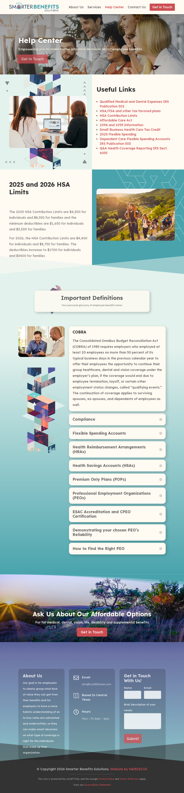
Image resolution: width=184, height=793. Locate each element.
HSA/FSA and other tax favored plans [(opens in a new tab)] (130, 165)
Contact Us (137, 7)
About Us (76, 7)
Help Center (114, 7)
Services (94, 7)
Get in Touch (162, 7)
